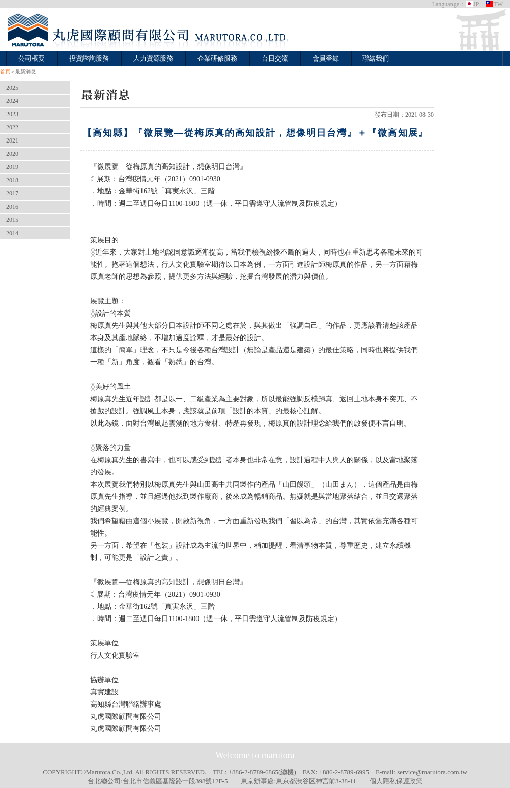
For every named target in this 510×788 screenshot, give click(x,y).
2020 (12, 153)
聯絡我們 (375, 58)
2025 (12, 87)
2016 (12, 206)
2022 (12, 127)
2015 (12, 219)
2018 (12, 180)
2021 (12, 140)
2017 (12, 193)
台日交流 (275, 58)
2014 (12, 233)
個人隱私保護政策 (396, 781)
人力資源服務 (153, 58)
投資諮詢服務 (89, 58)
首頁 (5, 71)
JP (472, 4)
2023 (12, 114)
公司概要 (31, 58)
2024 (12, 100)
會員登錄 (326, 58)
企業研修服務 (217, 58)
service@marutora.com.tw (432, 772)
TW (494, 4)
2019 (12, 167)
